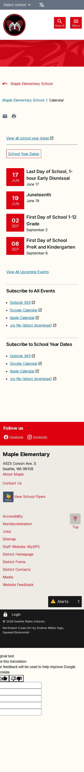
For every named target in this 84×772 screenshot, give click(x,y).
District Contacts (17, 569)
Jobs (7, 531)
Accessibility (13, 516)
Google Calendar (23, 310)
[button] (29, 4)
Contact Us (12, 483)
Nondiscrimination (17, 524)
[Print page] (14, 116)
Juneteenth (38, 194)
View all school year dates (27, 138)
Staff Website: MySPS (21, 546)
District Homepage (18, 554)
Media (8, 577)
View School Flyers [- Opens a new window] (24, 496)
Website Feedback (18, 584)
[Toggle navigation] (76, 23)
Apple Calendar (22, 317)
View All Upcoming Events (27, 272)
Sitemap (9, 539)
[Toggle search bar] (60, 23)
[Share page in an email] (5, 116)
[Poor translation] (16, 678)
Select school (18, 4)
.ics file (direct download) (31, 325)
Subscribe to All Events (42, 289)
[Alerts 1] (65, 601)
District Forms (14, 562)
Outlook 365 (20, 302)
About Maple (13, 474)
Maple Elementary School (27, 83)
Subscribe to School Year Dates (42, 342)
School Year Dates (23, 154)
